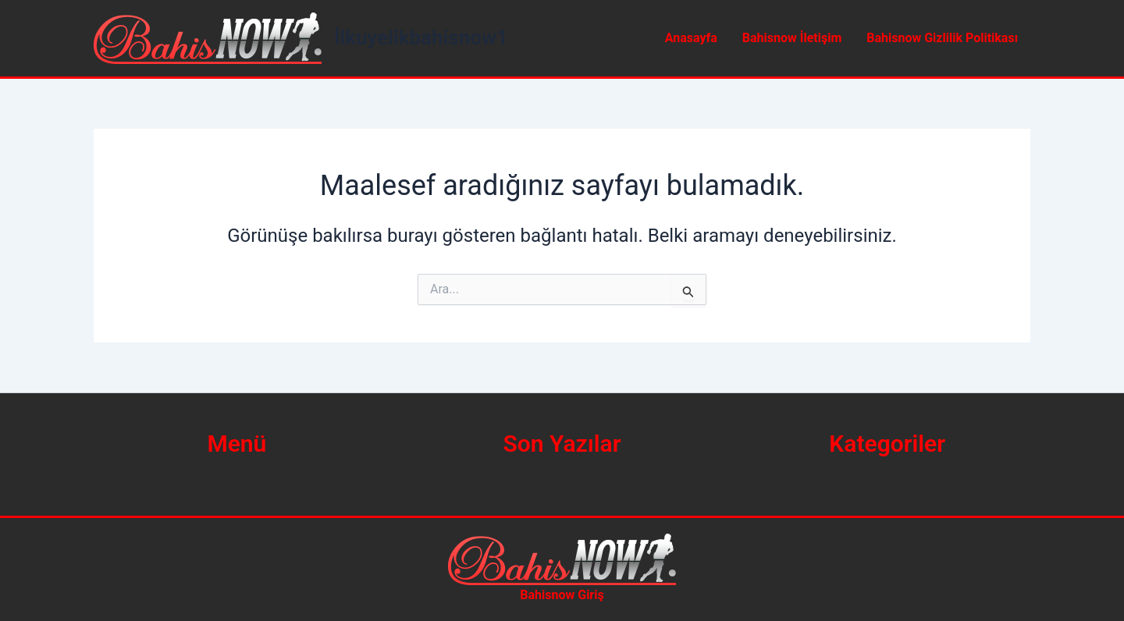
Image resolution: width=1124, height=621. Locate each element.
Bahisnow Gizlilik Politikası (942, 37)
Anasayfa (691, 37)
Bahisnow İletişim (791, 37)
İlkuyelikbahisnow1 (421, 37)
